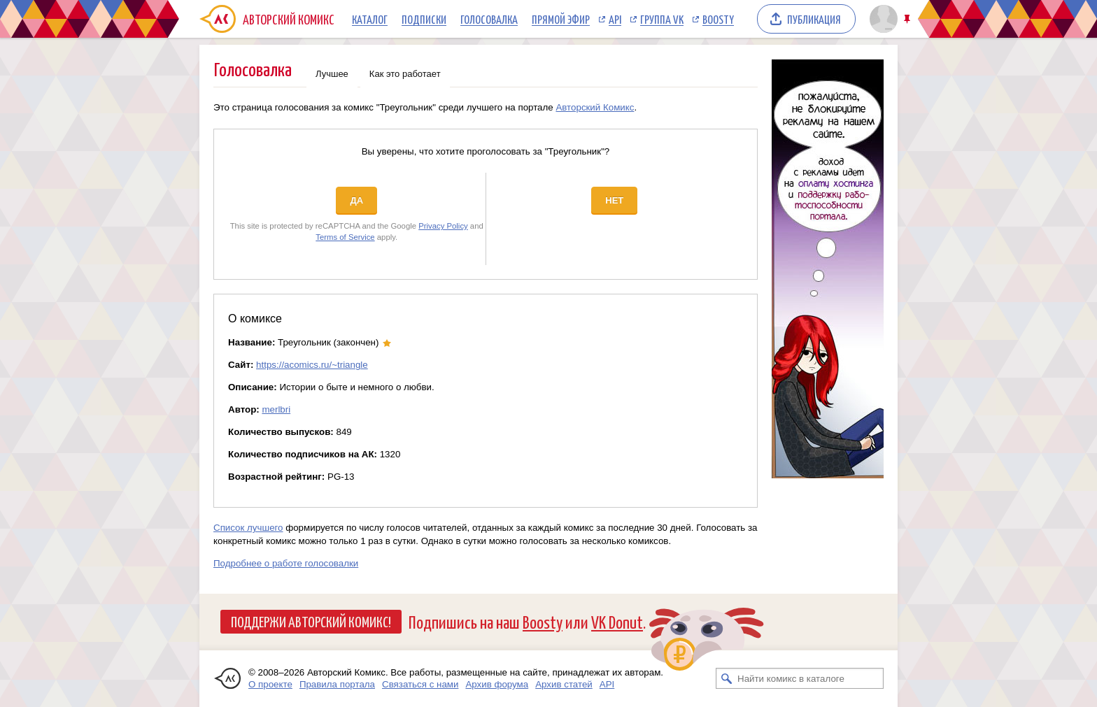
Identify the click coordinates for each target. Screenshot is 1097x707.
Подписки (424, 19)
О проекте (270, 684)
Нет (614, 200)
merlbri (276, 409)
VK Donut (617, 621)
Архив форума (496, 684)
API (615, 19)
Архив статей (564, 684)
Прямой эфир (561, 19)
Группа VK (662, 19)
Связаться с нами (420, 684)
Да (356, 200)
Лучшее (332, 74)
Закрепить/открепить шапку (908, 19)
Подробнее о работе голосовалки (285, 563)
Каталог (370, 19)
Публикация (814, 19)
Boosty (718, 19)
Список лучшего (248, 527)
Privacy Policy (443, 226)
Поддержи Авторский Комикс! (311, 621)
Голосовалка (489, 19)
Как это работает (405, 74)
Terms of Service (345, 237)
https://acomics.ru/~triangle (312, 364)
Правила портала (337, 684)
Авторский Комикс (594, 107)
